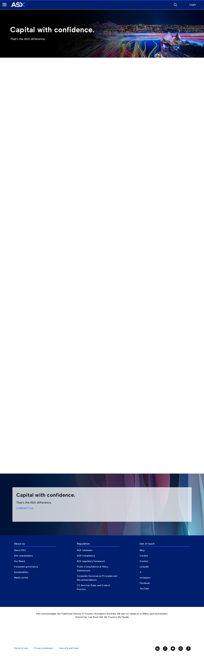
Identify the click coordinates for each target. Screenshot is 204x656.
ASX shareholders (24, 555)
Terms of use (21, 648)
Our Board (19, 561)
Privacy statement (43, 648)
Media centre (21, 577)
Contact (144, 561)
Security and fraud (69, 648)
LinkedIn (144, 566)
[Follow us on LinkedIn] (157, 648)
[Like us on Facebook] (188, 648)
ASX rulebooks (85, 550)
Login (192, 5)
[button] (175, 4)
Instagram (145, 577)
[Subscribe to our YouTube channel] (173, 648)
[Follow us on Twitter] (165, 648)
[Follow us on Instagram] (180, 648)
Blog (142, 550)
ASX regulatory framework (91, 561)
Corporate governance (26, 566)
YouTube (144, 588)
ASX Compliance (86, 555)
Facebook (145, 583)
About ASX (20, 550)
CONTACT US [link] (24, 508)
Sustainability (21, 572)
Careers (144, 555)
